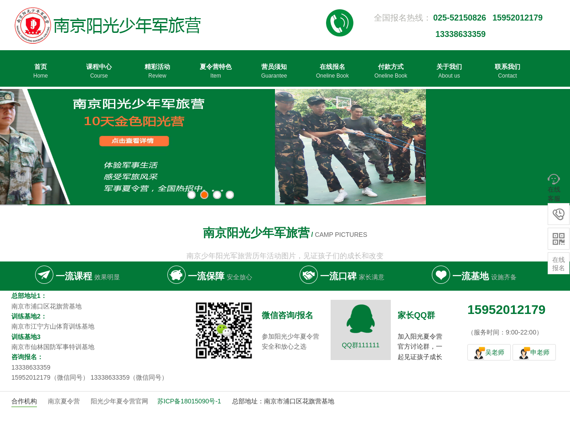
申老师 (539, 352)
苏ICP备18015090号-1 (189, 401)
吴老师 (494, 352)
